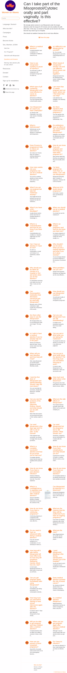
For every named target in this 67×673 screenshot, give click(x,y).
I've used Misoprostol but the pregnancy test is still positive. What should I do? (58, 429)
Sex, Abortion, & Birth (10, 45)
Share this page (8, 92)
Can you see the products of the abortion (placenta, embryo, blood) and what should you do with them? (36, 405)
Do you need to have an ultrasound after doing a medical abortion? (35, 533)
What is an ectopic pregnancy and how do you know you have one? (59, 227)
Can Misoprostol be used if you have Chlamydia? (36, 108)
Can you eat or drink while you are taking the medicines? (58, 336)
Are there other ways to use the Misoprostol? (35, 317)
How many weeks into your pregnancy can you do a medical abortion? (36, 170)
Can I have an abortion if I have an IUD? (36, 246)
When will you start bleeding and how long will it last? (36, 356)
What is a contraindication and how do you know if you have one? (36, 227)
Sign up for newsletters (11, 81)
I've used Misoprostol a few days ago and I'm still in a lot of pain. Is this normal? (36, 429)
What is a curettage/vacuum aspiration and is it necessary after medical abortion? (36, 491)
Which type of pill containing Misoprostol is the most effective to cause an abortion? (36, 91)
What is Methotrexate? (35, 126)
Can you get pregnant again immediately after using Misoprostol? (36, 581)
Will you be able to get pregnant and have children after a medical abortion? (36, 625)
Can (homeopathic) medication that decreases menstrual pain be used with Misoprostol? (35, 296)
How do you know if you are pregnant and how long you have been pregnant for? (59, 149)
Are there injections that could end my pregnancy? (58, 109)
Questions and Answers (11, 59)
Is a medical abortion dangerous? (57, 599)
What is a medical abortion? (36, 47)
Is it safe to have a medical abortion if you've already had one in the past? (36, 337)
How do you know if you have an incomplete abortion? (59, 471)
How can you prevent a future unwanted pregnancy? (35, 644)
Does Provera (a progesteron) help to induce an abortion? (36, 148)
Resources (6, 68)
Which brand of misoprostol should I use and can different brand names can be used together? (59, 68)
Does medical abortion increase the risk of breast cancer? (59, 580)
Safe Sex (6, 48)
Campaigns (7, 32)
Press (5, 36)
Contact (5, 77)
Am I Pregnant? (8, 52)
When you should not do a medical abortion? (59, 209)
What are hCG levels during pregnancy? (58, 189)
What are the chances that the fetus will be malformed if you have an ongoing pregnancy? (59, 513)
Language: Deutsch (9, 24)
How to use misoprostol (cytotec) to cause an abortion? (36, 65)
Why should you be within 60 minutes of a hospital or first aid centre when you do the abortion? (35, 273)
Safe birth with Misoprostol (11, 55)
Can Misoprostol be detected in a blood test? (59, 488)
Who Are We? (7, 28)
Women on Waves (10, 7)
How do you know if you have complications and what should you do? (59, 449)
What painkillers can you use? (58, 268)
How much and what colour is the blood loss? (59, 379)
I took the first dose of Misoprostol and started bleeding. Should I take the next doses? (36, 381)
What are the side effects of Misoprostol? (59, 401)
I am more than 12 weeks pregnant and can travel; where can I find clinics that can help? (59, 91)
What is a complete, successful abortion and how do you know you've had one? (36, 450)
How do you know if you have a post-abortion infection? (36, 471)
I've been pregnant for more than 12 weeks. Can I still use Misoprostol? (59, 170)
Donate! (5, 73)
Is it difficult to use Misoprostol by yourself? (59, 48)
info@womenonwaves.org (11, 89)
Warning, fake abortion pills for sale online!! (12, 63)
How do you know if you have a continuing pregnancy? (36, 511)
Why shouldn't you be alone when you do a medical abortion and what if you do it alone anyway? (59, 249)
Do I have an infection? (57, 642)
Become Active (8, 40)
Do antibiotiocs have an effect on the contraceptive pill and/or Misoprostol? (59, 128)
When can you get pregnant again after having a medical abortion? (59, 625)
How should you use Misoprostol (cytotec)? (58, 293)
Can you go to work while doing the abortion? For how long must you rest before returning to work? (59, 359)
